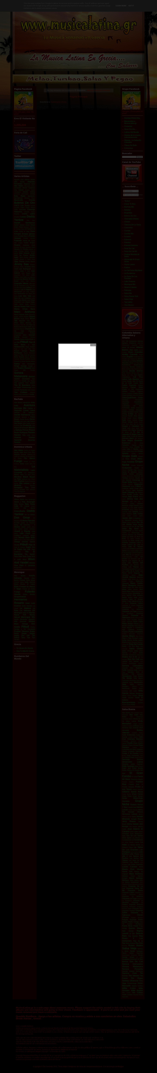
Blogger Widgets (79, 367)
